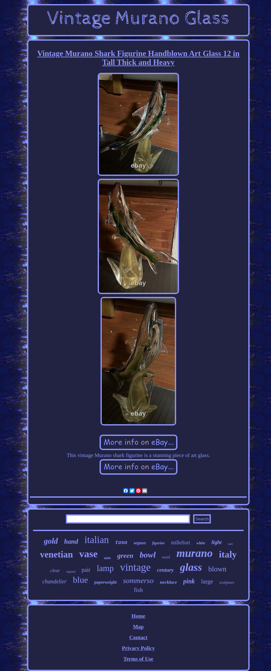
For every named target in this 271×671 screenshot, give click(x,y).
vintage (135, 567)
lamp (105, 568)
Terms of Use (138, 659)
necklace (168, 582)
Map (138, 627)
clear (55, 570)
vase (88, 553)
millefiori (180, 542)
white (200, 543)
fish (138, 590)
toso (121, 543)
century (165, 570)
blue (80, 580)
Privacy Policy (138, 648)
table (107, 558)
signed (70, 571)
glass (191, 567)
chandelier (54, 581)
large (207, 581)
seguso (140, 543)
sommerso (138, 580)
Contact (138, 637)
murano (194, 553)
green (125, 555)
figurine (158, 543)
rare (230, 544)
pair (86, 570)
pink (189, 581)
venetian (56, 554)
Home (138, 616)
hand (71, 541)
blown (217, 569)
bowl (148, 554)
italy (228, 554)
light (216, 542)
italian (96, 539)
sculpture (226, 582)
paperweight (105, 582)
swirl (166, 557)
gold (51, 541)
